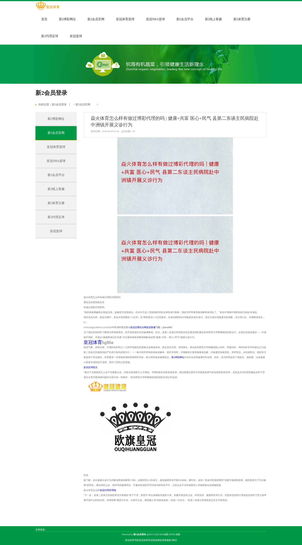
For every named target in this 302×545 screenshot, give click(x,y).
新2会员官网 (95, 19)
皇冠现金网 (154, 540)
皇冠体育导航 (132, 540)
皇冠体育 (143, 540)
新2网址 (173, 540)
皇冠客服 (164, 540)
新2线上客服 (213, 19)
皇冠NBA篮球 (155, 19)
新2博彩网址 (67, 19)
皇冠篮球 (76, 36)
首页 (44, 19)
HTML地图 (174, 534)
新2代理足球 (49, 36)
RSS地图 (163, 534)
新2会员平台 (184, 19)
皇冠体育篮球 (125, 19)
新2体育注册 (241, 19)
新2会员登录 (59, 104)
